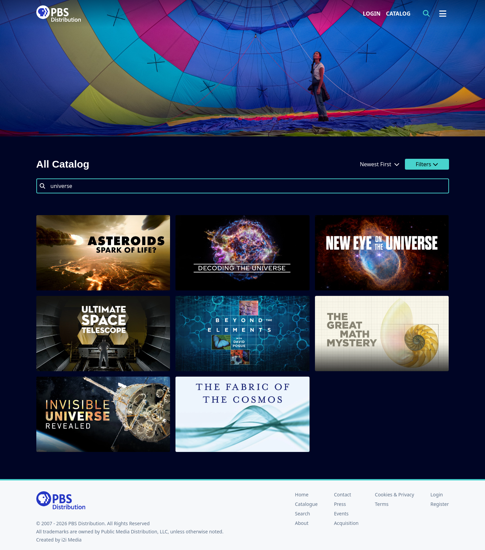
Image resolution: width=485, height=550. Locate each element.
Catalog (398, 13)
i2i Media (71, 539)
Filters (427, 164)
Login (371, 13)
